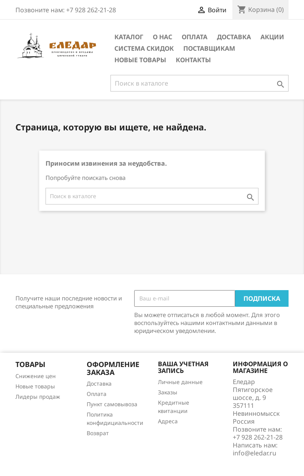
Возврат (98, 433)
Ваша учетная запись (183, 367)
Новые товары (140, 59)
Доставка (234, 36)
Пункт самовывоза (112, 404)
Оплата (194, 36)
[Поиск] (199, 83)
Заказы (167, 392)
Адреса (168, 421)
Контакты (193, 59)
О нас (162, 36)
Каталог (128, 36)
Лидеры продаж (37, 396)
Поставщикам (209, 48)
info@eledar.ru (254, 453)
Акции (272, 36)
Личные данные (180, 382)
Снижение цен (35, 376)
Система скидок (144, 48)
